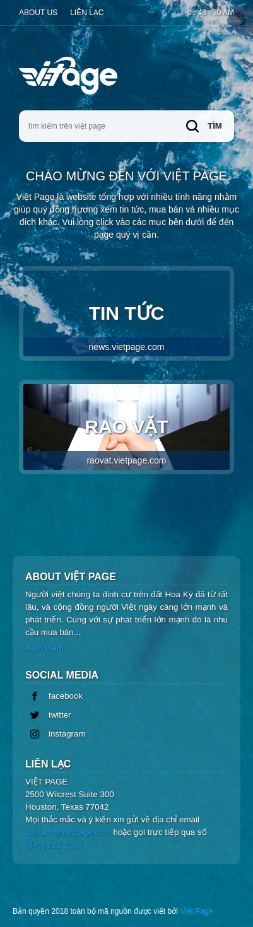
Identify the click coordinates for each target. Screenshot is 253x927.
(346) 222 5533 (53, 844)
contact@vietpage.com (68, 832)
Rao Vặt (126, 443)
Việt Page (196, 911)
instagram (55, 734)
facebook (54, 696)
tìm (204, 126)
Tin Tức (126, 329)
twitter (48, 715)
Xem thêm (44, 648)
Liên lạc (86, 12)
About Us (38, 12)
